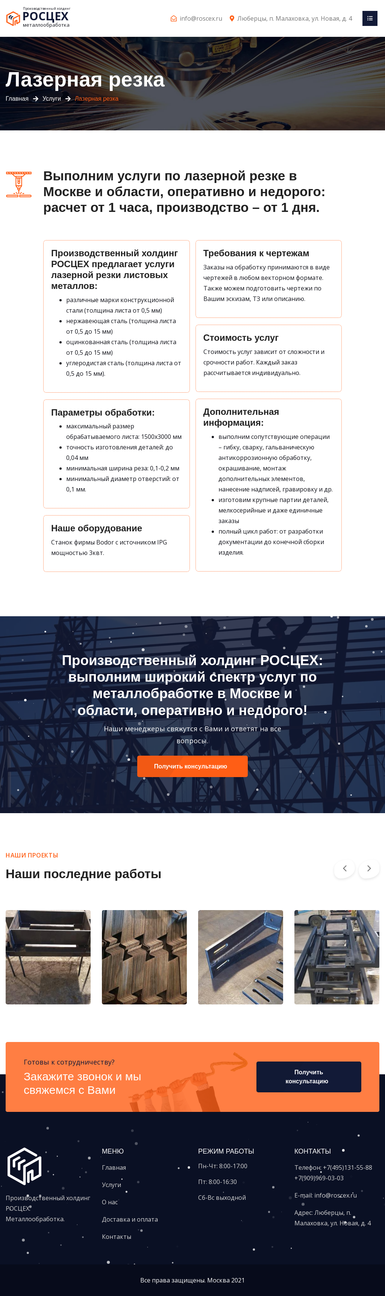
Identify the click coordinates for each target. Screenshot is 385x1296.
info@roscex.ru (201, 18)
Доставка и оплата (130, 1219)
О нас (110, 1202)
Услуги (51, 98)
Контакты (116, 1236)
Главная (17, 98)
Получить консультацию (190, 766)
